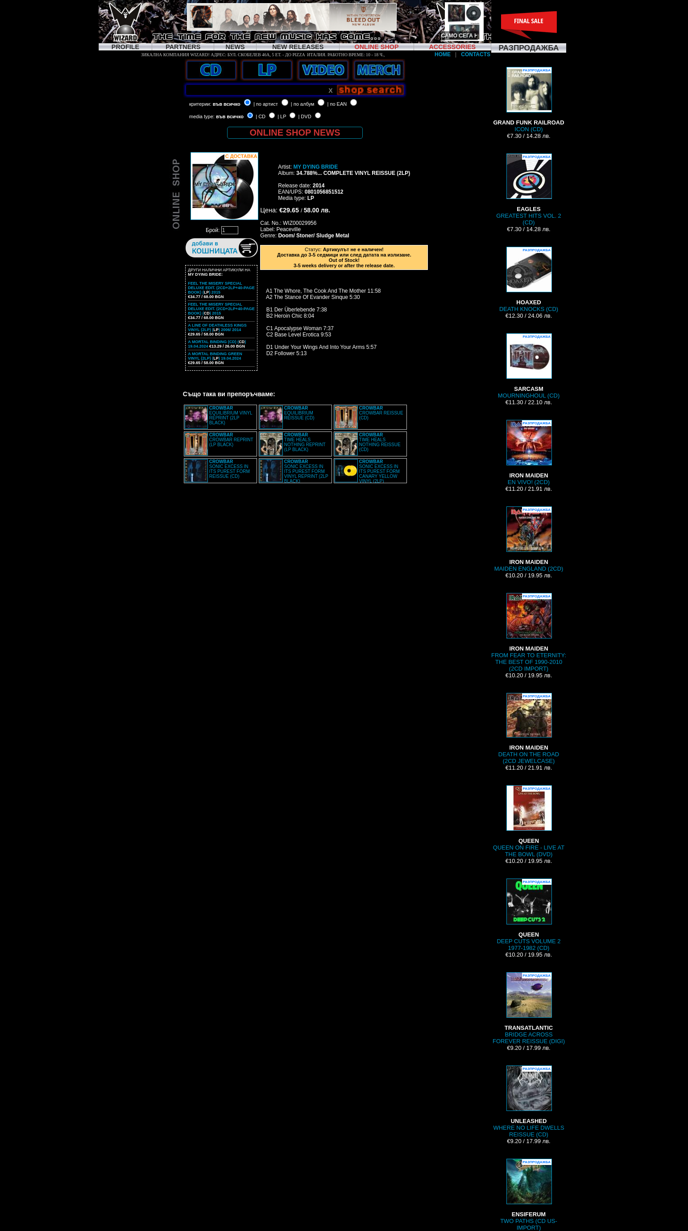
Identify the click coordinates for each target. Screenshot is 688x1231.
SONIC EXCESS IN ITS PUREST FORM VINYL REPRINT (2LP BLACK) (306, 471)
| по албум (303, 104)
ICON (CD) (528, 100)
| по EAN (337, 104)
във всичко (226, 104)
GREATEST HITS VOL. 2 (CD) (528, 189)
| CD (260, 116)
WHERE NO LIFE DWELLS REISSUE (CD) (528, 1101)
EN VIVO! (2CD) (528, 452)
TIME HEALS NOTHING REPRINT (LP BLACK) (305, 442)
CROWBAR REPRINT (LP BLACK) (231, 439)
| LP (282, 116)
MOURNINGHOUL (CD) (529, 366)
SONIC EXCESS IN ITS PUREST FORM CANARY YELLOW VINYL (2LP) (379, 471)
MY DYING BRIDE (315, 167)
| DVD (304, 116)
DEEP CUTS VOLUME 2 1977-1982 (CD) (528, 915)
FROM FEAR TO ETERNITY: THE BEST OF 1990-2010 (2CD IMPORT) (528, 632)
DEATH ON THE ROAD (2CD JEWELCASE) (528, 728)
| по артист (265, 104)
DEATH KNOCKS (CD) (528, 279)
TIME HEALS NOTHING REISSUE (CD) (380, 442)
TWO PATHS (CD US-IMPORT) (528, 1195)
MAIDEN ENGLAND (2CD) (529, 539)
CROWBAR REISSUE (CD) (381, 413)
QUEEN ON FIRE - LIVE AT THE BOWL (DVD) (528, 821)
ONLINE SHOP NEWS (295, 132)
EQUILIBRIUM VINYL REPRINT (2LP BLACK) (230, 415)
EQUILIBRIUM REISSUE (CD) (299, 413)
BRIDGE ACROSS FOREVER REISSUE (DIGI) (529, 1008)
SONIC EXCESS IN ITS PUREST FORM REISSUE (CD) (229, 469)
